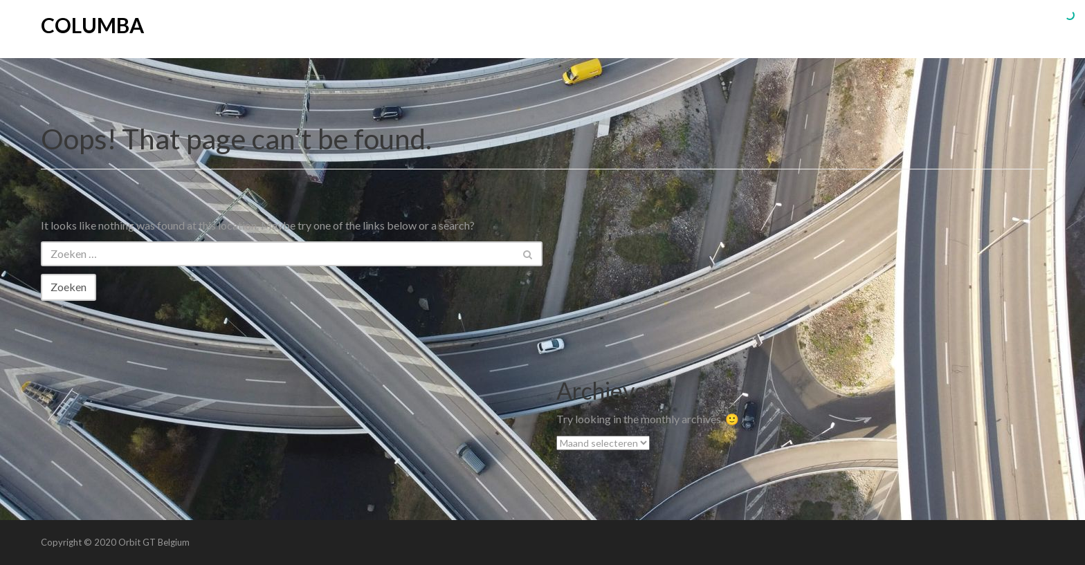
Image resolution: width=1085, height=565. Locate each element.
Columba (92, 24)
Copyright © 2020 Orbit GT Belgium (115, 542)
